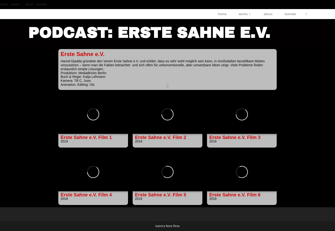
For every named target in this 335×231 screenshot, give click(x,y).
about (29, 4)
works (16, 4)
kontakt (41, 4)
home (3, 4)
